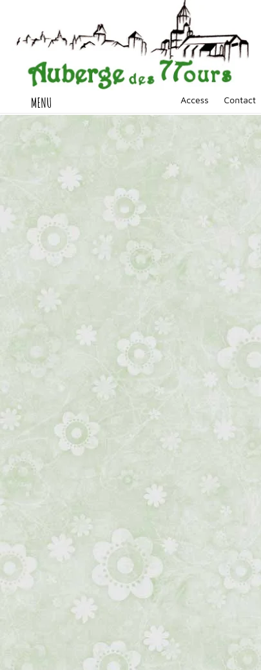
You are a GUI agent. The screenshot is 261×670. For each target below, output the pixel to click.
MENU (41, 102)
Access (194, 99)
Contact (240, 99)
